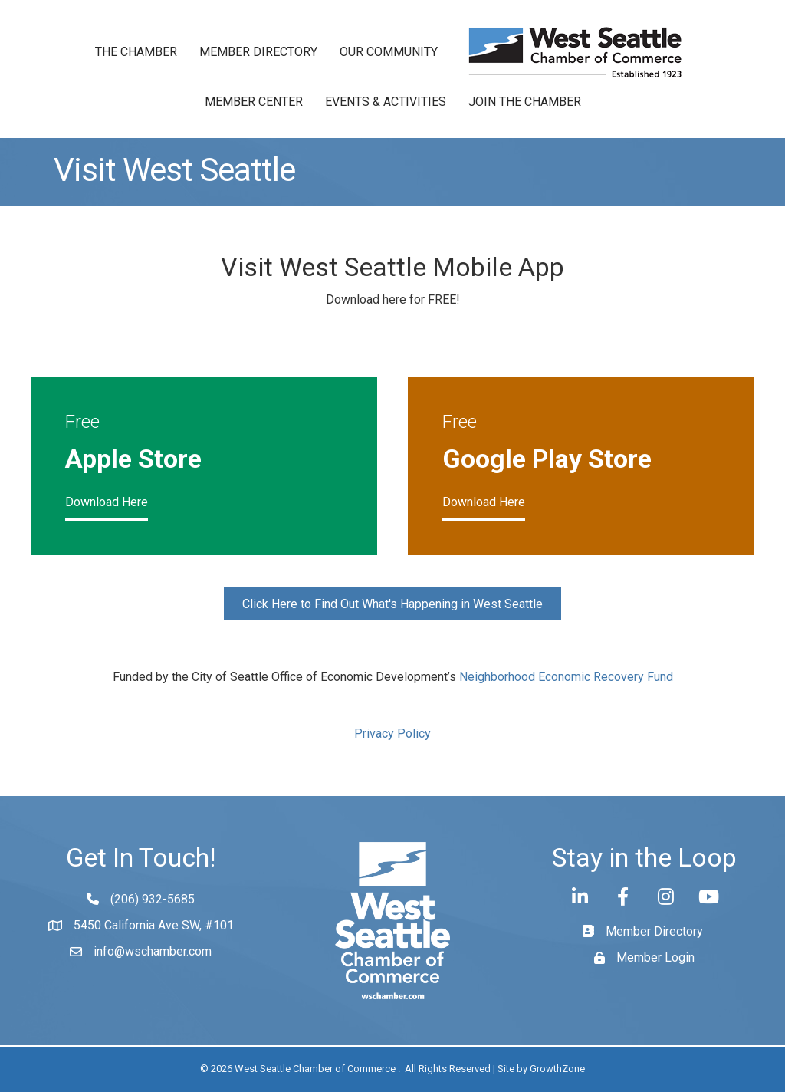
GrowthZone (557, 1068)
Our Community (389, 51)
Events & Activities (385, 101)
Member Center (254, 101)
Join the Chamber (524, 101)
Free (82, 422)
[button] (392, 604)
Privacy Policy (392, 733)
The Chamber (136, 51)
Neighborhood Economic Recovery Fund (566, 676)
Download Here (106, 502)
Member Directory (258, 51)
